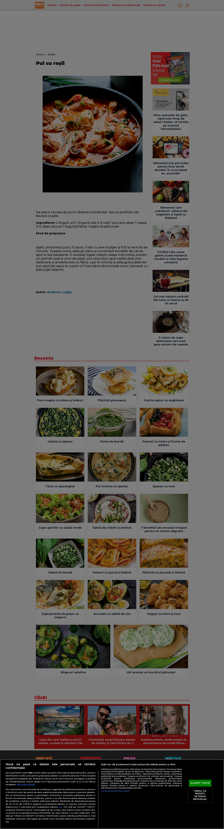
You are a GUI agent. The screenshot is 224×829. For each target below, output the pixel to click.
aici (60, 807)
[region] (112, 794)
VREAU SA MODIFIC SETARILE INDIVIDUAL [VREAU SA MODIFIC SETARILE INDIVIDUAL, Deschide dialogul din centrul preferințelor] (200, 795)
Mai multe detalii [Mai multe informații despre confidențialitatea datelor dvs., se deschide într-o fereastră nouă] (26, 784)
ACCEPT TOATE (200, 783)
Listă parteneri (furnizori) (115, 791)
